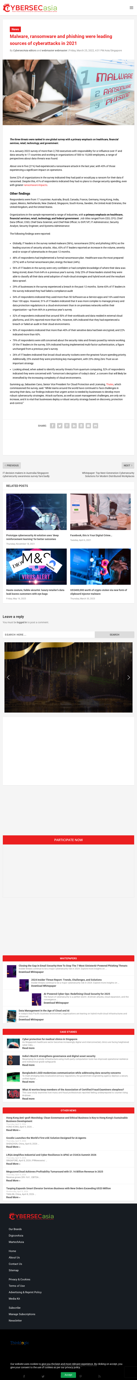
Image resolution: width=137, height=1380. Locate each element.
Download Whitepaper (31, 972)
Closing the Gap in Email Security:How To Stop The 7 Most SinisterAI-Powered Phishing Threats (73, 965)
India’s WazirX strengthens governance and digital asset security (58, 1056)
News (15, 29)
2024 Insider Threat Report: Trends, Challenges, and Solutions (66, 979)
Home (12, 1251)
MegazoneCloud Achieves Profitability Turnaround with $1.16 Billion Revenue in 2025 (54, 1171)
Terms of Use (17, 1285)
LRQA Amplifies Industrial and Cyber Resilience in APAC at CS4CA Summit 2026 (51, 1154)
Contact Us (15, 1264)
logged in (22, 622)
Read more (28, 1048)
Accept (68, 1374)
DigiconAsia (16, 1235)
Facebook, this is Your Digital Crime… (91, 535)
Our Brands (15, 1229)
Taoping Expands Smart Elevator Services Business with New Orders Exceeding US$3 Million (58, 1188)
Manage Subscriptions (22, 1314)
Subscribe (15, 1307)
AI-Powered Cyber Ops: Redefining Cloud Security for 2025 (77, 993)
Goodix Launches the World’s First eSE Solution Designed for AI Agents (46, 1137)
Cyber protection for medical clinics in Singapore (49, 1039)
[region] (68, 678)
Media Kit (14, 1298)
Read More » (13, 1130)
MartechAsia (16, 1242)
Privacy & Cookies (19, 1279)
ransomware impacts (35, 185)
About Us (14, 1257)
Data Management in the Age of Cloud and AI (44, 1010)
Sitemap (14, 1270)
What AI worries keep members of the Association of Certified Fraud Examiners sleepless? (73, 1089)
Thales (109, 384)
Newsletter (15, 1320)
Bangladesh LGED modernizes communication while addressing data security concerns (71, 1072)
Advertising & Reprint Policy (25, 1292)
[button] (8, 677)
